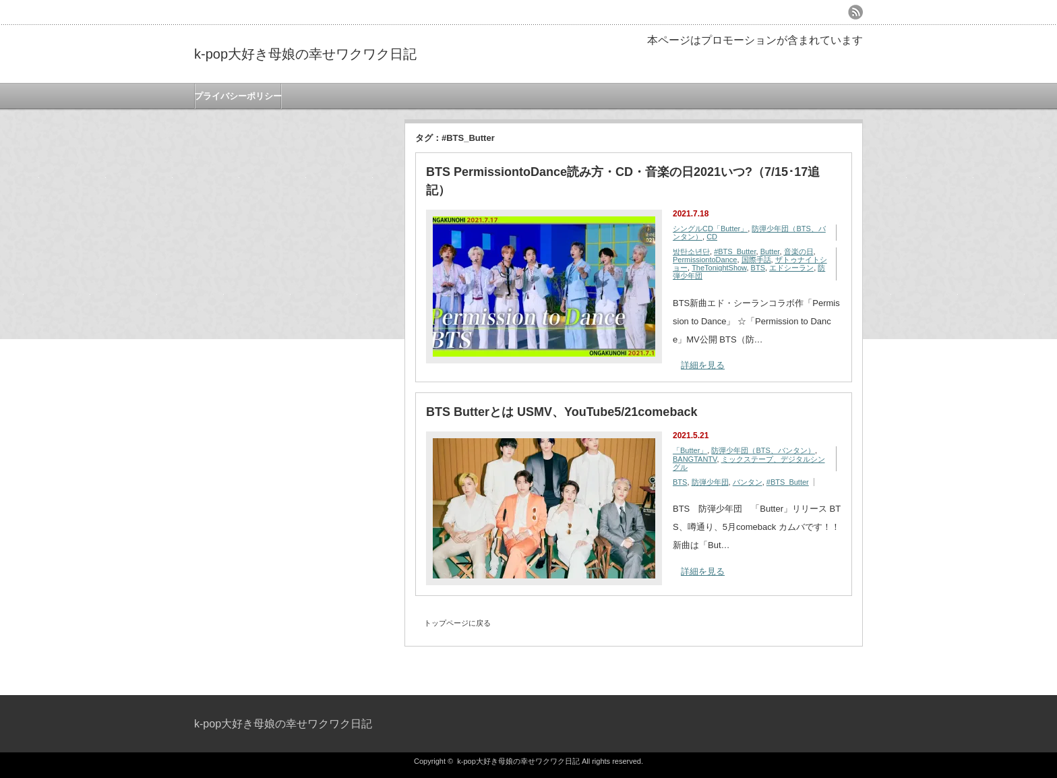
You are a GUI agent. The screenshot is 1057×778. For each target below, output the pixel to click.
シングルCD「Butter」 (710, 229)
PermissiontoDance (705, 260)
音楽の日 (799, 251)
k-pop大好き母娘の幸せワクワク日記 (305, 54)
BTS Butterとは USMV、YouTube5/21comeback (561, 412)
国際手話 (756, 260)
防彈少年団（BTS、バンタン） (762, 450)
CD (711, 237)
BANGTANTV (695, 459)
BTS (758, 268)
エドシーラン (791, 268)
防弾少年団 (710, 482)
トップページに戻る (457, 623)
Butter (770, 251)
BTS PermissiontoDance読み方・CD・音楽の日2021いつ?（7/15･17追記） (623, 181)
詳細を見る (703, 365)
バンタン (747, 482)
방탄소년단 (691, 251)
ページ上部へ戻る (1045, 666)
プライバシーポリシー (238, 96)
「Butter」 (690, 450)
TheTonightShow (719, 268)
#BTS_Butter (735, 251)
